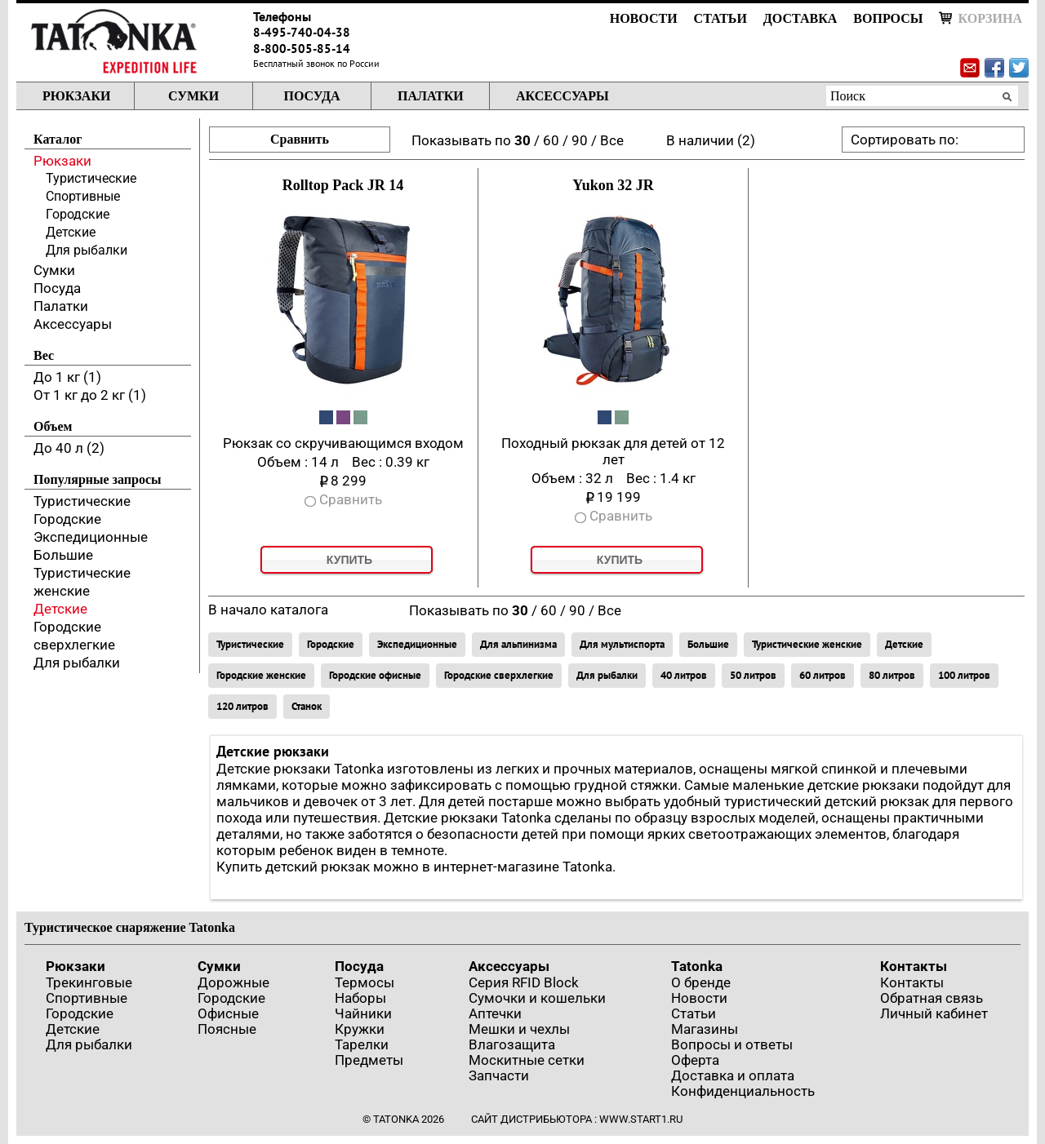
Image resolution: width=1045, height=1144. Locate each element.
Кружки (360, 1029)
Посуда (311, 96)
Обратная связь (931, 998)
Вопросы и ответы (732, 1044)
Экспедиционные (90, 537)
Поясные (227, 1029)
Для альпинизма (518, 644)
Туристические (91, 178)
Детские (71, 232)
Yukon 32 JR (612, 185)
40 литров (683, 675)
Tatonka (697, 966)
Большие (63, 555)
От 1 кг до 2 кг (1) (89, 395)
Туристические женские (807, 644)
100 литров (964, 675)
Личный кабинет (934, 1013)
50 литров (753, 675)
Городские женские (261, 675)
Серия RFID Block (524, 982)
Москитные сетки (527, 1060)
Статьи (720, 18)
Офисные (228, 1013)
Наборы (360, 998)
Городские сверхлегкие (499, 675)
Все (612, 140)
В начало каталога (268, 609)
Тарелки (362, 1044)
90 (579, 140)
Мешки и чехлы (519, 1029)
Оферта (695, 1060)
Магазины (704, 1029)
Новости (644, 18)
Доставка (800, 18)
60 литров (822, 675)
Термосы (364, 982)
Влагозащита (512, 1044)
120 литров (242, 706)
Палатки (431, 96)
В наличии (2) (710, 140)
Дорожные (233, 982)
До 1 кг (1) (67, 377)
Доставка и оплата (732, 1075)
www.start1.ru (641, 1119)
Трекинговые (89, 982)
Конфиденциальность (743, 1091)
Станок (306, 706)
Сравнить (299, 139)
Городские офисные (375, 675)
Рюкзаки (76, 96)
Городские (77, 214)
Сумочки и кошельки (537, 998)
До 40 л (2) (68, 448)
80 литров (892, 675)
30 (522, 140)
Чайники (363, 1013)
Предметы (369, 1060)
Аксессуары (562, 96)
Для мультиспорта (622, 644)
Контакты (913, 966)
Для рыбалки (86, 250)
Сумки (193, 96)
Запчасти (499, 1075)
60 (551, 140)
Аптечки (495, 1013)
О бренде (701, 982)
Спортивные (83, 196)
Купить (349, 559)
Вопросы (888, 18)
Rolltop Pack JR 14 (343, 185)
